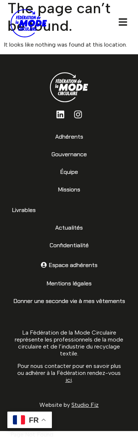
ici (69, 379)
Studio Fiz (85, 404)
